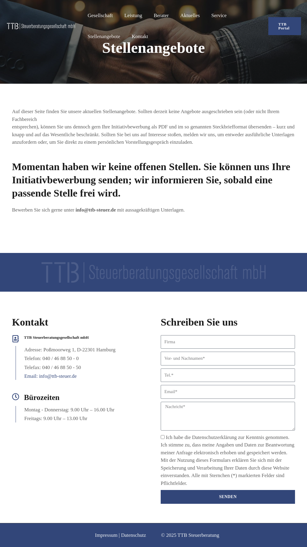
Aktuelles (185, 15)
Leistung (131, 15)
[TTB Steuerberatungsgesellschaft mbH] (41, 26)
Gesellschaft (99, 15)
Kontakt (138, 36)
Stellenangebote (103, 36)
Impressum (106, 535)
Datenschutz (133, 535)
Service (213, 15)
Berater (158, 15)
